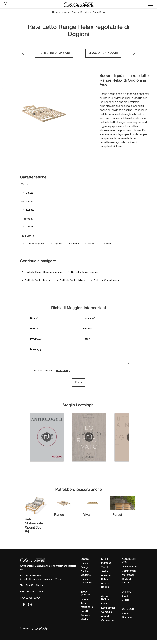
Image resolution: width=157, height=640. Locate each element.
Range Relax (99, 12)
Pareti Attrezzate (87, 605)
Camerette (107, 620)
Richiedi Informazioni (54, 53)
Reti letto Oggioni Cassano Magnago (43, 272)
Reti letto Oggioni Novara (106, 280)
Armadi (105, 616)
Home (55, 12)
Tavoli (104, 567)
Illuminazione (129, 567)
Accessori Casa (69, 12)
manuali (29, 226)
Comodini (106, 612)
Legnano (58, 243)
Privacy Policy (63, 370)
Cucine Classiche (86, 581)
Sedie (104, 572)
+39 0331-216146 (34, 585)
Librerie (85, 599)
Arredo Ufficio (125, 598)
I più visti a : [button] (28, 236)
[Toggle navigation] (150, 4)
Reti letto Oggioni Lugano (37, 280)
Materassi (128, 575)
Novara (107, 243)
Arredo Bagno (105, 585)
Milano (91, 243)
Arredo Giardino (127, 615)
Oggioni (29, 192)
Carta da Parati (127, 581)
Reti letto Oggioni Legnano (84, 272)
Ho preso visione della (52, 370)
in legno (30, 209)
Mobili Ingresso (106, 561)
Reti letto (84, 12)
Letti (104, 604)
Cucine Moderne (86, 573)
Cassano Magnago (35, 243)
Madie (84, 620)
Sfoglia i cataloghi (103, 53)
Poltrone (85, 615)
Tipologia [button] (27, 219)
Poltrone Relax (106, 577)
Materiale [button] (27, 202)
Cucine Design (84, 566)
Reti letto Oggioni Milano (72, 280)
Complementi (129, 571)
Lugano (75, 243)
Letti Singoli (108, 608)
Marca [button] (25, 184)
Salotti (85, 611)
